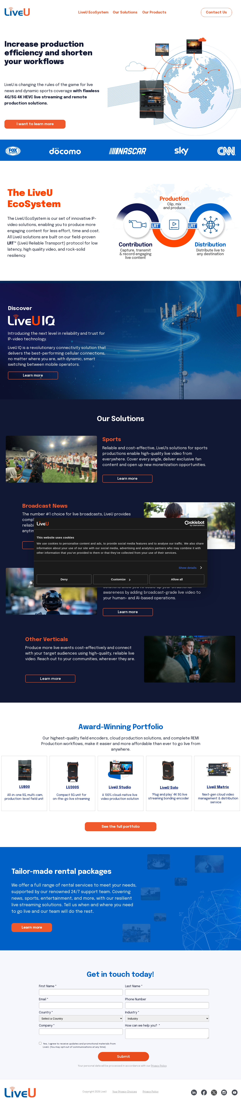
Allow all (177, 579)
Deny (64, 579)
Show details (188, 567)
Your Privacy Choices (124, 1092)
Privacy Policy (150, 1092)
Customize (120, 579)
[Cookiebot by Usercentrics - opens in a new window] (187, 523)
